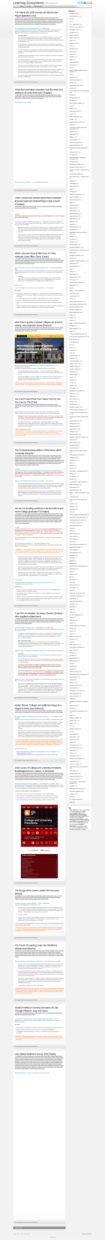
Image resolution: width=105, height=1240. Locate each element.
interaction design (73, 369)
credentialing (57, 952)
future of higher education (23, 776)
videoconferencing (73, 755)
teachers (19, 1014)
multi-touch (72, 506)
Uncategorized (72, 734)
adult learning (30, 17)
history (71, 331)
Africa (42, 1056)
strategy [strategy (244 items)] (77, 826)
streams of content (73, 671)
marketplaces (17, 520)
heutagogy (71, 325)
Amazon (71, 51)
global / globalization (55, 1062)
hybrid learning (72, 339)
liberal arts (58, 518)
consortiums (72, 154)
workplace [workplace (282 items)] (83, 829)
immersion (71, 350)
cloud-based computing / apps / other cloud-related (45, 19)
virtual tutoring (72, 771)
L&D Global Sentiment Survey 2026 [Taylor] (35, 1054)
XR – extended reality (74, 799)
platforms (29, 262)
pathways (71, 560)
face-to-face (72, 279)
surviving (23, 24)
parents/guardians (58, 206)
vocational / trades (57, 521)
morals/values (58, 96)
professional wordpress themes (53, 1237)
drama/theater (72, 229)
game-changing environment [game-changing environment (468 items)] (76, 818)
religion (71, 623)
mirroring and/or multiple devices (77, 482)
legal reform (59, 620)
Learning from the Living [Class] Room (38, 461)
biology (71, 95)
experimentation (18, 406)
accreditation (72, 32)
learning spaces (73, 423)
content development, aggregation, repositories (77, 158)
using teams (72, 750)
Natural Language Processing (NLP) (78, 514)
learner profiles (73, 399)
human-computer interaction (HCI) (26, 22)
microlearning (50, 1065)
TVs (70, 726)
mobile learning (73, 487)
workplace (46, 24)
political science (73, 585)
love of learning (73, 448)
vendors (41, 24)
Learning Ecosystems (28, 3)
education (36, 1013)
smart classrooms (73, 644)
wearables (71, 786)
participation (72, 555)
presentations (72, 587)
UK (46, 1067)
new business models (23, 899)
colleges (23, 96)
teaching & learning (18, 521)
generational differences (35, 329)
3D (70, 19)
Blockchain (72, 100)
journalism (53, 96)
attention (71, 82)
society (38, 262)
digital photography (74, 213)
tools (47, 262)
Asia (19, 1057)
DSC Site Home (38, 6)
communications (73, 139)
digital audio (72, 208)
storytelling (72, 666)
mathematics (72, 460)
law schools (39, 206)
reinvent (58, 22)
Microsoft (71, 479)
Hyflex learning (73, 342)
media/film (71, 465)
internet (71, 377)
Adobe (71, 40)
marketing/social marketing (75, 454)
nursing (71, 528)
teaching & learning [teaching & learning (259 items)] (73, 827)
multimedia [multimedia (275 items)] (76, 824)
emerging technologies (52, 21)
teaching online (73, 688)
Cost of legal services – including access (79, 176)
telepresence (72, 705)
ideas (50, 96)
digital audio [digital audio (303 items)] (79, 811)
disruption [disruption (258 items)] (83, 813)
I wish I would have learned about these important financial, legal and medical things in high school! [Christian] (38, 201)
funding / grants (51, 327)
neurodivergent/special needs (76, 520)
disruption (71, 224)
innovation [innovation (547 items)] (80, 821)
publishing (71, 606)
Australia (32, 1057)
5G (70, 21)
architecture (72, 65)
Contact (29, 6)
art (70, 67)
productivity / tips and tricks (45, 406)
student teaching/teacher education (77, 674)
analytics (36, 455)
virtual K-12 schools (74, 764)
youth (28, 208)
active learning (72, 35)
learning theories (73, 426)
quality (71, 609)
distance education (73, 227)
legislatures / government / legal (48, 206)
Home (15, 1233)
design (71, 202)
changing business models (29, 19)
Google (71, 315)
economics (72, 239)
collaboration (52, 950)
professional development (75, 595)
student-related (23, 208)
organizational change (22, 262)
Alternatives (72, 48)
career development (50, 404)
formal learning (73, 293)
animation (71, 56)
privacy (71, 590)
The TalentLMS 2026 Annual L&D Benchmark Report (27, 28)
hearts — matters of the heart (76, 323)
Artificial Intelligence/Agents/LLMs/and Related (42, 17)
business (54, 17)
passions (71, 558)
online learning (72, 533)
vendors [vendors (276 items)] (86, 827)
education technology (19, 458)
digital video (72, 221)
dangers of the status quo (42, 21)
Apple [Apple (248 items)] (81, 810)
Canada (42, 1057)
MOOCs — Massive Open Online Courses (79, 492)
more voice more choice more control (78, 499)
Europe (71, 271)
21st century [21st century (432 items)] (73, 810)
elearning (71, 252)
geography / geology (74, 309)
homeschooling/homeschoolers (76, 334)
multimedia (72, 509)
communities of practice (48, 1059)
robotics (71, 631)
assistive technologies (74, 80)
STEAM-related (73, 660)
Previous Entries (18, 1227)
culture (35, 21)
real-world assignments (74, 614)
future (27, 206)
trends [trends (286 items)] (82, 827)
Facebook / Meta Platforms (75, 282)
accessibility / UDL (73, 29)
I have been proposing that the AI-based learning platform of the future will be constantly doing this (38, 470)
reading (71, 612)
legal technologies (73, 434)
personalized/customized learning (34, 463)
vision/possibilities (73, 773)
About (22, 6)
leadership (56, 776)
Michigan (71, 473)
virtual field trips (73, 761)
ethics (35, 96)
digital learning (55, 1060)
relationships (17, 208)
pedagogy (71, 563)
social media (72, 650)
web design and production (75, 788)
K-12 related (34, 206)
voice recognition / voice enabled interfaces (77, 782)
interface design (73, 374)
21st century (24, 17)
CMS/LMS (47, 950)
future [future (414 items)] (83, 816)
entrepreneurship (73, 266)
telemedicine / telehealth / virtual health (78, 701)
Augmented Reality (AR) (25, 1057)
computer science (73, 152)
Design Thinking (73, 205)
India (70, 353)
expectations (72, 274)
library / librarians (73, 442)
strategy (54, 520)
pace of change (36, 406)
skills (61, 22)
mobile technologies (74, 490)
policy (32, 262)
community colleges (29, 96)
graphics (71, 317)
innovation (25, 460)
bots (15, 620)
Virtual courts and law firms (75, 758)
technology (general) (74, 693)
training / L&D (28, 24)
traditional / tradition (74, 718)
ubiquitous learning (73, 728)
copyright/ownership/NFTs (75, 164)
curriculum (71, 191)
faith (70, 288)
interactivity (72, 372)
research (71, 628)
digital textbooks (73, 218)
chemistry (71, 124)
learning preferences (51, 461)
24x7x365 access (31, 95)
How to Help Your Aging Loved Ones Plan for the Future (28, 221)
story (70, 663)
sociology (50, 520)
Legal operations (53, 620)
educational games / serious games (77, 250)
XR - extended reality (33, 1068)
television (71, 708)
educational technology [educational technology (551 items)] (78, 815)
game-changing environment (24, 329)
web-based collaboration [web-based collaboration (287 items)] (75, 829)
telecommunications (74, 696)
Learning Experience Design (25, 461)
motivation (71, 503)
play (70, 577)
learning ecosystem (52, 518)
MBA (70, 463)
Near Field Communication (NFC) (77, 517)
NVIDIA (71, 531)
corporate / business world (40, 260)
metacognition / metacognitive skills (77, 471)
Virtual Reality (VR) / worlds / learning (78, 766)
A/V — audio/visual (74, 24)
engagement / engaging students (77, 260)
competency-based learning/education (78, 148)
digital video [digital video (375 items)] (77, 813)
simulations (72, 639)
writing (71, 796)
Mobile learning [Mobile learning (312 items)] (81, 822)
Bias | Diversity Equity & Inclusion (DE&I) (49, 773)
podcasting (43, 621)
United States (37, 24)
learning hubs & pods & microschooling (78, 416)
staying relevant (18, 24)
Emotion (71, 258)
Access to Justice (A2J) (39, 618)
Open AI (34, 621)
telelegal (71, 698)
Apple (70, 59)
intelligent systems (45, 22)
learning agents (57, 460)
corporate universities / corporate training (25, 21)
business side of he (31, 327)
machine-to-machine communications (78, 450)
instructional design (38, 22)
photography (72, 568)
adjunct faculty (30, 513)
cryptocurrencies (73, 186)
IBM (70, 344)
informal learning (73, 355)
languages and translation (75, 390)
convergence (72, 161)
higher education (45, 96)
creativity (71, 180)
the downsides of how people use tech (78, 711)
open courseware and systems (76, 544)
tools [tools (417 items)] (79, 828)
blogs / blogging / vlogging (75, 103)
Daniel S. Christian (50, 457)
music (70, 512)
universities (33, 98)
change (21, 19)
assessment (72, 77)
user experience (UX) (74, 745)
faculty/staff (39, 96)
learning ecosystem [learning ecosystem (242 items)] (73, 822)
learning (52, 460)
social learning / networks (26, 1067)
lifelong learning (53, 22)
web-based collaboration (75, 791)
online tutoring (72, 539)
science (71, 633)
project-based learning (74, 601)
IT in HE (71, 382)
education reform (42, 1013)
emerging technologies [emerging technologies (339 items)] (75, 816)
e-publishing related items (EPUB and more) (78, 233)
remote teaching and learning (76, 625)
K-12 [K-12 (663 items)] (87, 821)
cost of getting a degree (50, 710)
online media (72, 536)
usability (71, 742)
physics (71, 571)
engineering (72, 263)
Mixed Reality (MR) (74, 484)
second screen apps (74, 636)
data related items (58, 457)
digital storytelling (73, 216)
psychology (72, 604)
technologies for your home (28, 521)
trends (32, 24)
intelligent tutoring (46, 460)
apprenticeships (37, 513)
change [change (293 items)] (84, 810)
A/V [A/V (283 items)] (78, 810)
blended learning (73, 97)
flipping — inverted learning (75, 290)
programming (72, 598)
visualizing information (74, 776)
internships (45, 518)
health (30, 206)
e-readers (71, 236)
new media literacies (74, 525)
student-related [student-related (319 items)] (83, 826)
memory (71, 468)
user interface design (74, 747)
